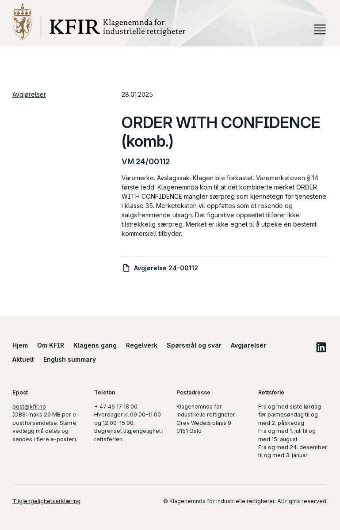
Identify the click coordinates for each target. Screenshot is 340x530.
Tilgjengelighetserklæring (46, 501)
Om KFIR (50, 345)
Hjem (20, 345)
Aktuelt (23, 359)
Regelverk (141, 345)
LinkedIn (321, 347)
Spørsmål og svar (194, 345)
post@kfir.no (29, 406)
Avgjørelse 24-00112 (166, 268)
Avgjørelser (29, 94)
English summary (69, 359)
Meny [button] (320, 29)
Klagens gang (95, 345)
